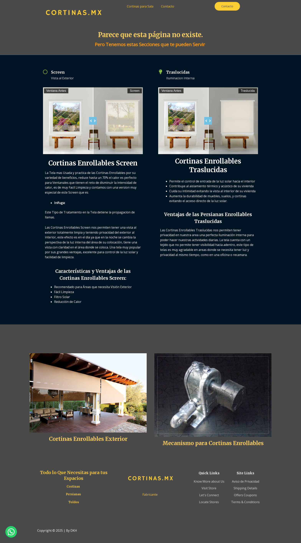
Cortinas (73, 486)
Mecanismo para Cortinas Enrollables (213, 443)
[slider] (93, 121)
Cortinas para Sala (140, 6)
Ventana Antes (56, 90)
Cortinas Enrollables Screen (92, 163)
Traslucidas (178, 72)
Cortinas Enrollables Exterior (88, 438)
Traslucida (248, 90)
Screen (58, 72)
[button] (11, 532)
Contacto (167, 6)
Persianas (73, 494)
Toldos (73, 502)
